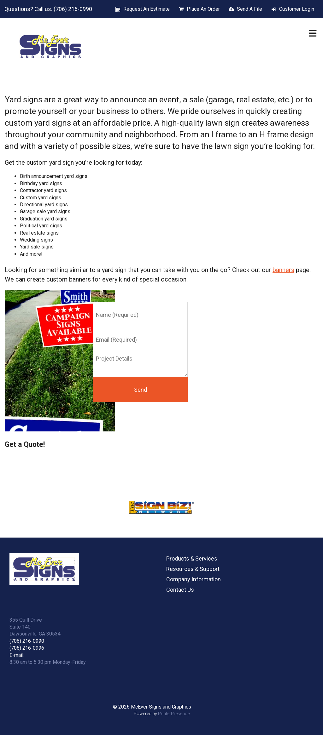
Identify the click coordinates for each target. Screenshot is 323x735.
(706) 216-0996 (26, 648)
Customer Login (296, 9)
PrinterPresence (174, 713)
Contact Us (180, 589)
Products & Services (191, 558)
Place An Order (203, 9)
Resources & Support (193, 569)
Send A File (249, 9)
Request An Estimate (146, 9)
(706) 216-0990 (26, 641)
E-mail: (16, 655)
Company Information (193, 579)
